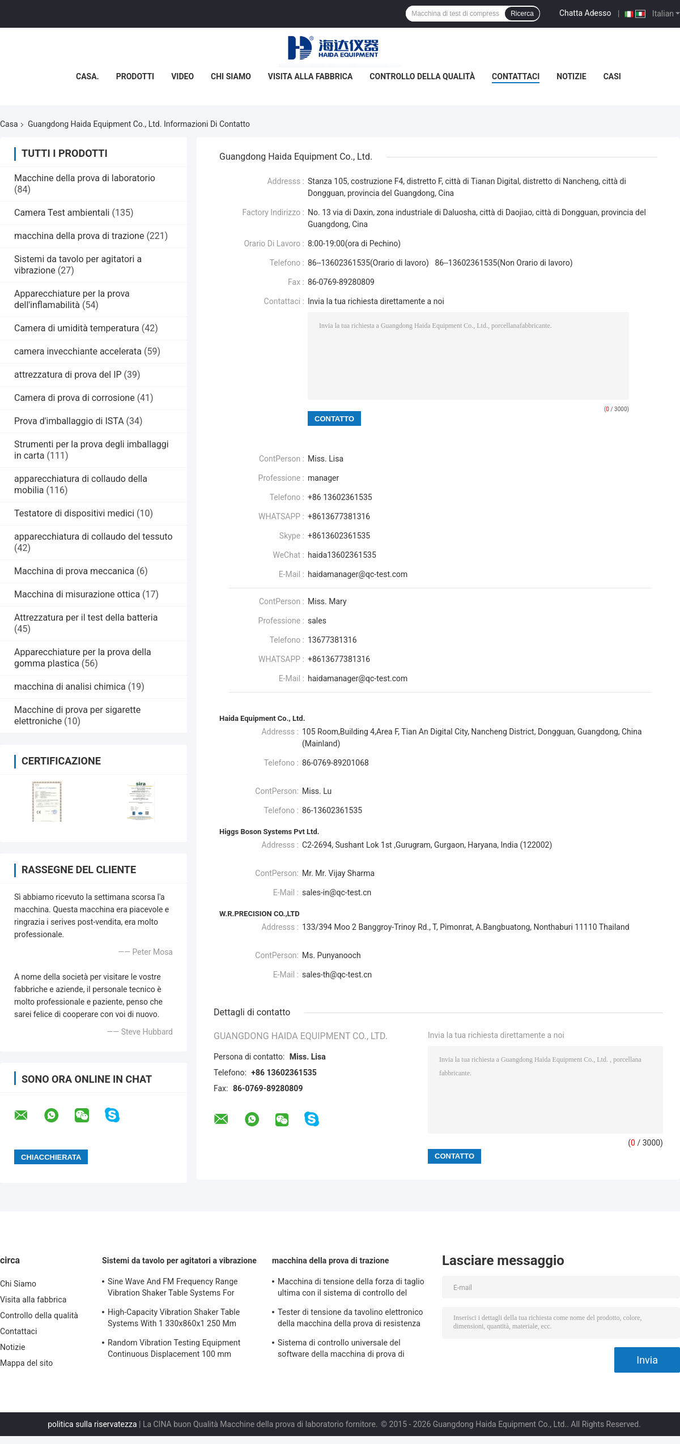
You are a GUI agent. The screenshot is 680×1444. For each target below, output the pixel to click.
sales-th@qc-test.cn (337, 974)
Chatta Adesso (585, 13)
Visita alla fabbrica (310, 76)
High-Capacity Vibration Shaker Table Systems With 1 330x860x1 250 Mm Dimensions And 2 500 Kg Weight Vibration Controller (174, 1319)
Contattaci (515, 76)
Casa (9, 124)
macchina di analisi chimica (70, 686)
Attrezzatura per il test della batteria (86, 617)
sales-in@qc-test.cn (336, 892)
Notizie (571, 76)
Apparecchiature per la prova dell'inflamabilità (72, 299)
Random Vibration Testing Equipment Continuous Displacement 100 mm (174, 1348)
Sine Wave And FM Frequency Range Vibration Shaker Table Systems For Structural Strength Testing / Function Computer (174, 1289)
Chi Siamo (231, 76)
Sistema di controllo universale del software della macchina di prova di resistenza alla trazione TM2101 (341, 1350)
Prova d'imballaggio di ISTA (69, 421)
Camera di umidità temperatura (76, 328)
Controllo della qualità (422, 76)
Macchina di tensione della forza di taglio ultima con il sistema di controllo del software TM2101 (351, 1289)
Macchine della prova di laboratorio (84, 178)
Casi (612, 76)
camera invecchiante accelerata (78, 351)
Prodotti (135, 76)
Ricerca (522, 14)
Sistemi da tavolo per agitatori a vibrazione (179, 1260)
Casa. (87, 76)
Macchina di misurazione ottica (77, 594)
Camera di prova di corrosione (74, 397)
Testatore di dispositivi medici (74, 513)
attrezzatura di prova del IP (68, 374)
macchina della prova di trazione (79, 235)
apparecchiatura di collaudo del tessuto (93, 536)
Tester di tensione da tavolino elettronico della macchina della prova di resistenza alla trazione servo (350, 1319)
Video (182, 76)
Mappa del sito (26, 1363)
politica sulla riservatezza (92, 1424)
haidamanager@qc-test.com (357, 574)
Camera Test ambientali (61, 212)
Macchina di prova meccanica (74, 571)
